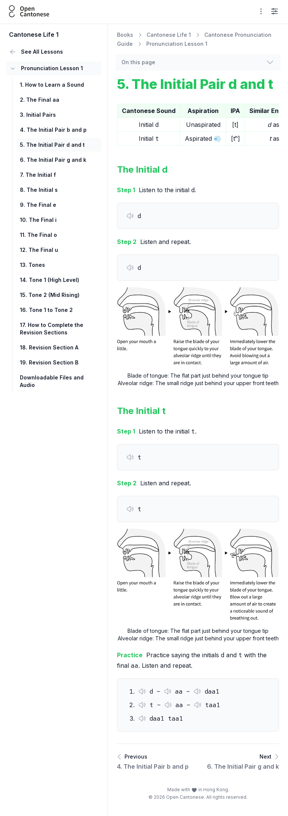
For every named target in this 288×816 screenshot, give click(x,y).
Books (125, 35)
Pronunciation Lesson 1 (176, 44)
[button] (130, 216)
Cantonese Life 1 (169, 35)
